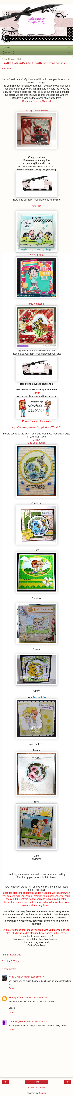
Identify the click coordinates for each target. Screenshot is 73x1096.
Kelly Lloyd (14, 977)
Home (36, 1082)
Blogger (42, 1093)
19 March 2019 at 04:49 (35, 1021)
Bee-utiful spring (36, 443)
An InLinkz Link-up (11, 954)
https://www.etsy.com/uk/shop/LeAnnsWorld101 (36, 427)
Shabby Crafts (16, 997)
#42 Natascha (36, 303)
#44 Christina (36, 254)
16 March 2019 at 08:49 (32, 977)
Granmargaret (16, 1021)
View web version (36, 1087)
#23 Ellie (36, 206)
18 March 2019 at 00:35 (35, 997)
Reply (11, 988)
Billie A (36, 440)
